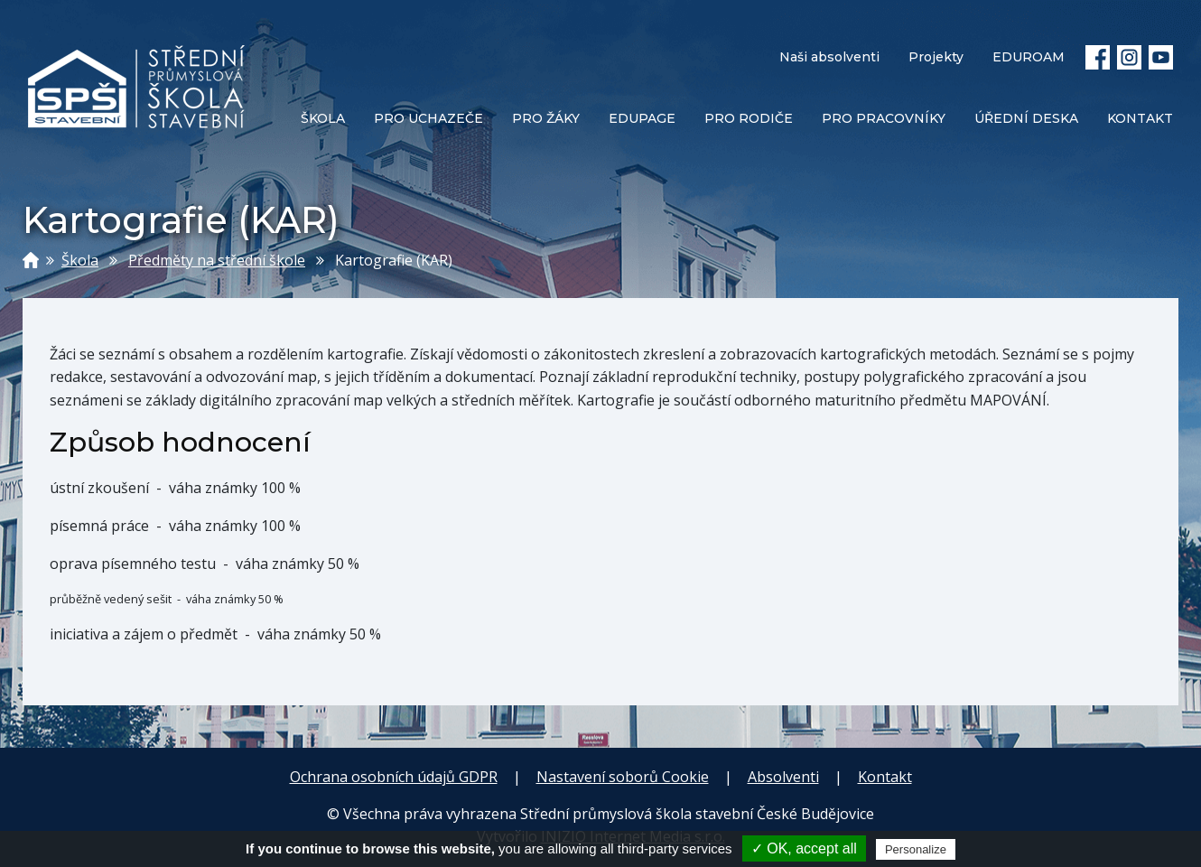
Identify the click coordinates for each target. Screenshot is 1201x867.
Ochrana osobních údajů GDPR (394, 777)
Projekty (936, 57)
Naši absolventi (829, 57)
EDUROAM (1028, 57)
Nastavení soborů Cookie (622, 777)
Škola (79, 260)
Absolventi (783, 777)
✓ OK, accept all (804, 848)
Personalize (915, 849)
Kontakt (885, 777)
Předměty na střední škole (216, 260)
